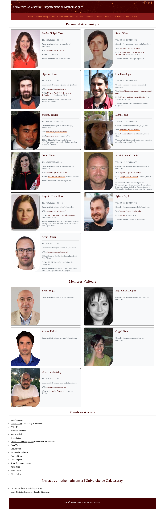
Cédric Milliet (16, 423)
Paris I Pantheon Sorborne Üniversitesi (61, 215)
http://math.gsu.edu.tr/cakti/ (56, 50)
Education (79, 16)
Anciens (108, 16)
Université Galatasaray (94, 16)
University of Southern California (132, 97)
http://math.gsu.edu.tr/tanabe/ (56, 132)
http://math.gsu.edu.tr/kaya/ (56, 89)
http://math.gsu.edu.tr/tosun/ (129, 130)
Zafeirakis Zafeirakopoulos (22, 441)
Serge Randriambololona (21, 463)
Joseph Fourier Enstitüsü (129, 177)
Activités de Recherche (65, 16)
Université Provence (127, 134)
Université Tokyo (53, 136)
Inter (127, 16)
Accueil (30, 16)
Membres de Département (45, 16)
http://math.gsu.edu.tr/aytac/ (56, 387)
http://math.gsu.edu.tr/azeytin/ (130, 211)
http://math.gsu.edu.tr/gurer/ (129, 48)
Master (134, 16)
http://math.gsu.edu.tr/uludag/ (130, 173)
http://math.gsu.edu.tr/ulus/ (55, 211)
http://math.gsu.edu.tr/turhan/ (56, 173)
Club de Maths (118, 16)
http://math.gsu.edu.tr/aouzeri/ (57, 252)
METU (122, 215)
